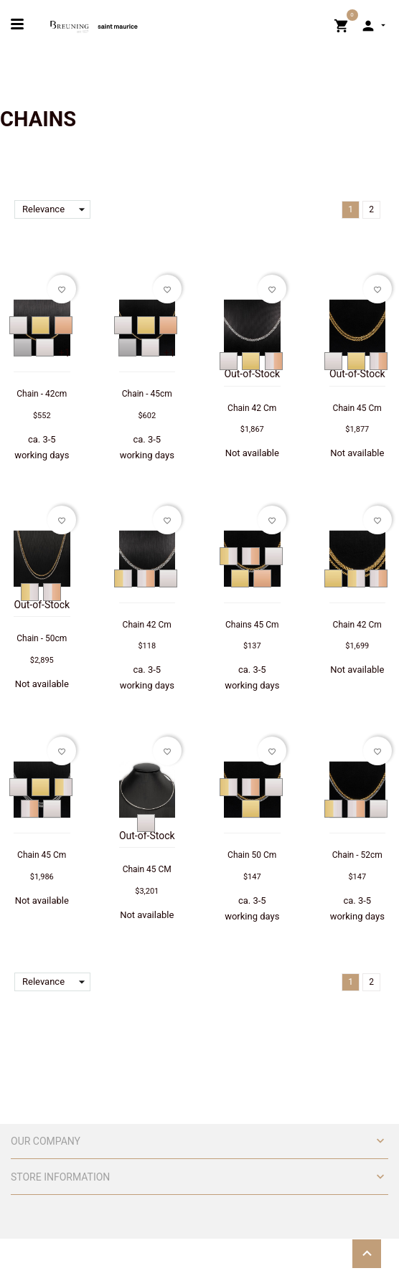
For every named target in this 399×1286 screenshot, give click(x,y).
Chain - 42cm (42, 394)
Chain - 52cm (357, 855)
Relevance (56, 209)
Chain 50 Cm (251, 855)
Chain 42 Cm (251, 408)
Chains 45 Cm (251, 625)
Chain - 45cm (147, 394)
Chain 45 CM (147, 869)
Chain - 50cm (42, 638)
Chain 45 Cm (357, 408)
